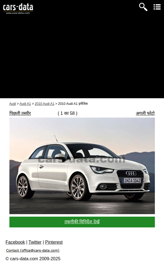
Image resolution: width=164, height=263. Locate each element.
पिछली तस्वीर (20, 113)
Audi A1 (25, 104)
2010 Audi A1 (44, 104)
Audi (12, 104)
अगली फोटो (145, 113)
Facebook (15, 242)
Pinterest (54, 242)
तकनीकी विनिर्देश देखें (82, 221)
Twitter (34, 242)
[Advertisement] (82, 59)
